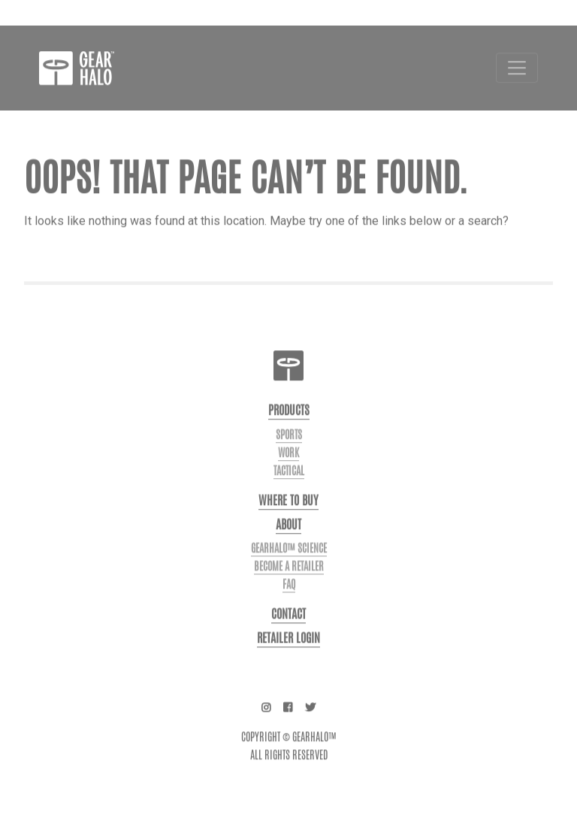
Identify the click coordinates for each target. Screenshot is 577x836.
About (288, 538)
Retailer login (288, 651)
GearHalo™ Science (289, 561)
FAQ (288, 597)
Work (288, 466)
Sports (289, 448)
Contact (288, 627)
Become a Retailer (289, 579)
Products (289, 423)
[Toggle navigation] (517, 81)
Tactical (288, 484)
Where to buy (288, 513)
